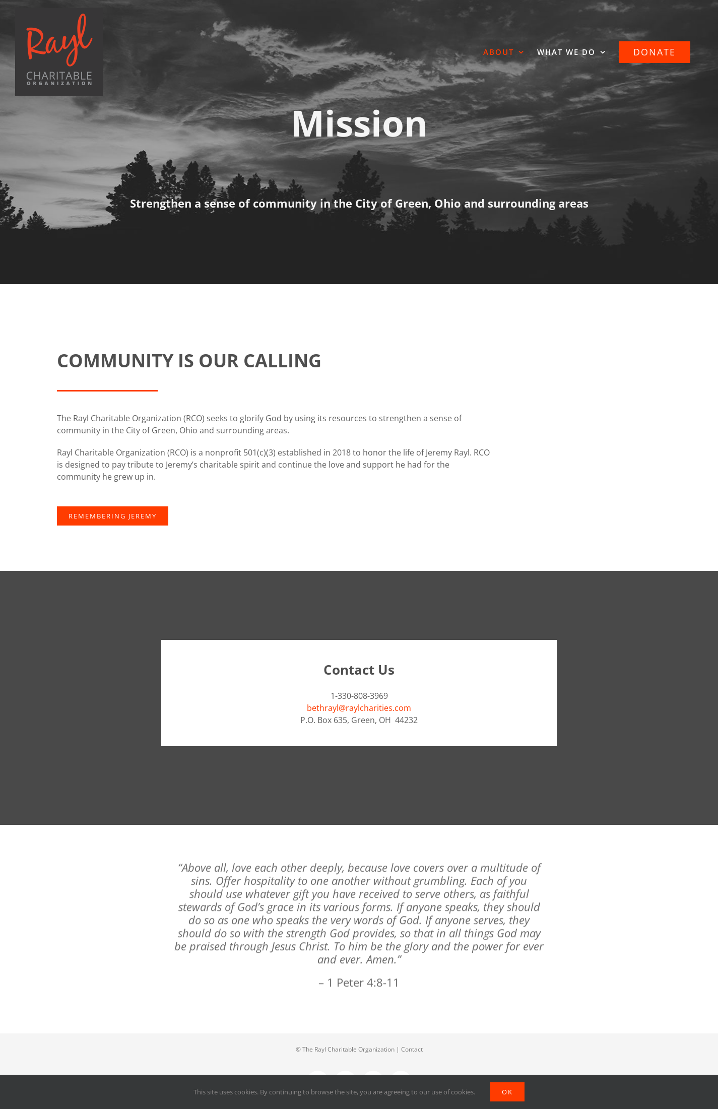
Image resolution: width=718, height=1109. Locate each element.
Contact (412, 1049)
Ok (507, 1091)
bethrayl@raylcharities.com (359, 707)
